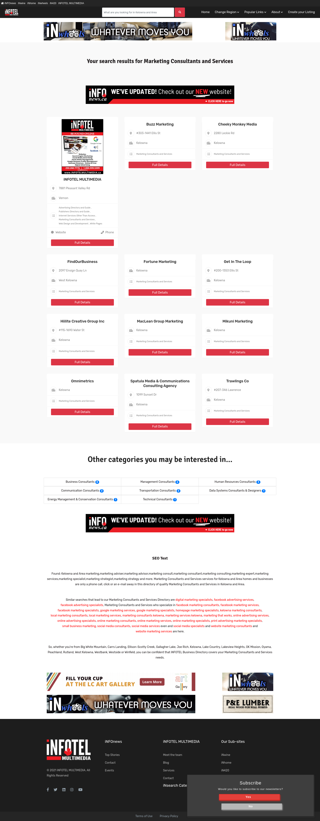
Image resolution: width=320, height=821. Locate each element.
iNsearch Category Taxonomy (188, 785)
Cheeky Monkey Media (237, 124)
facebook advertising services (233, 600)
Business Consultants (80, 482)
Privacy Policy (169, 816)
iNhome (31, 3)
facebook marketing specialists (78, 610)
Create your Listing (301, 12)
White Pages (96, 223)
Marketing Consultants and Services (77, 219)
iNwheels (43, 3)
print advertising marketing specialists (236, 621)
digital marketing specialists (194, 600)
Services (168, 770)
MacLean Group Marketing (160, 321)
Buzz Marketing (160, 124)
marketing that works (218, 615)
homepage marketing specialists (197, 610)
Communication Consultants (80, 490)
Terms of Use (143, 816)
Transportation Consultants (157, 490)
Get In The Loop (237, 261)
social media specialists (189, 626)
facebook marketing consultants (197, 605)
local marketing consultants (69, 615)
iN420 (53, 3)
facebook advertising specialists (82, 605)
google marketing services (117, 610)
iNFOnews (8, 3)
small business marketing (79, 626)
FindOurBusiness (82, 261)
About (275, 12)
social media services (146, 626)
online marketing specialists (191, 621)
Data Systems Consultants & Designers (235, 490)
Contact (110, 762)
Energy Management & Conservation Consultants (80, 499)
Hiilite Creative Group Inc (82, 321)
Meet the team (172, 755)
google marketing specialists (155, 610)
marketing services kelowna (183, 615)
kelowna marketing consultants (241, 610)
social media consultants (113, 626)
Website (61, 232)
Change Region (225, 12)
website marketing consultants (231, 626)
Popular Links (253, 12)
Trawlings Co (237, 381)
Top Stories (112, 755)
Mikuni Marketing (237, 321)
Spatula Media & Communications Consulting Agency (160, 383)
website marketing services (154, 631)
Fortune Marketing (160, 261)
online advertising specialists (76, 621)
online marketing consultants (116, 621)
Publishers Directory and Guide (74, 211)
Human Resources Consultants (235, 482)
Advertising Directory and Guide (74, 207)
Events (109, 770)
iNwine (21, 3)
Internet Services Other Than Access (77, 215)
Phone (107, 232)
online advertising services (251, 615)
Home (205, 12)
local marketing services (105, 615)
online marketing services (154, 621)
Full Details (82, 243)
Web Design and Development (73, 223)
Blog (166, 762)
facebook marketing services (240, 605)
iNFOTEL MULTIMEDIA (71, 3)
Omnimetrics (82, 381)
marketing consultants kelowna (143, 615)
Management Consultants (157, 482)
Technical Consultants (157, 499)
